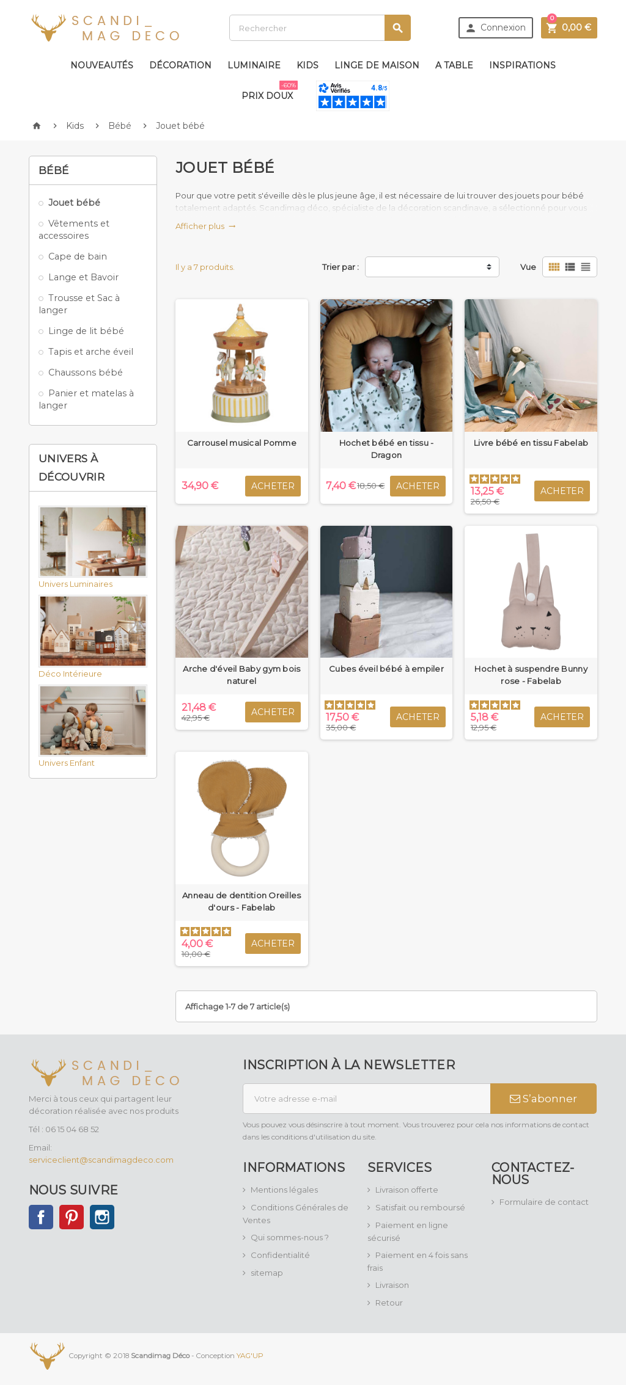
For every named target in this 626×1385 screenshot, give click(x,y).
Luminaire (254, 65)
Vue (528, 267)
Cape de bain (77, 256)
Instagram (102, 1217)
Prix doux (269, 91)
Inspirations (522, 65)
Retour (389, 1302)
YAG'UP (250, 1355)
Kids (307, 65)
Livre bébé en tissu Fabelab (531, 443)
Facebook (41, 1217)
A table (454, 65)
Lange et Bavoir (83, 277)
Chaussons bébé (85, 372)
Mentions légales (284, 1189)
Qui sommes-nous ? (290, 1237)
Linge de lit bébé (86, 330)
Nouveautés (101, 65)
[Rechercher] (320, 28)
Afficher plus (205, 226)
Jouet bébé (74, 202)
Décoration (180, 65)
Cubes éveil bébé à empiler (386, 669)
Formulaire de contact (544, 1202)
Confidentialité (280, 1255)
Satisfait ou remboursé (420, 1207)
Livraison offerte (406, 1189)
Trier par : (340, 267)
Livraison (392, 1285)
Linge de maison (376, 65)
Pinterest (71, 1217)
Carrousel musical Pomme (241, 443)
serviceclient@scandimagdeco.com (101, 1160)
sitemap (267, 1273)
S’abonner (543, 1098)
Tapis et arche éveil (90, 351)
